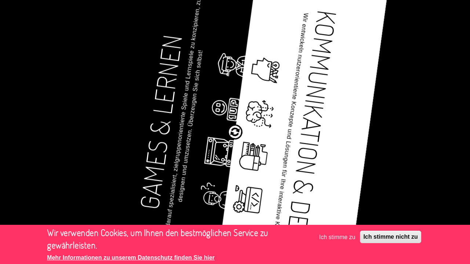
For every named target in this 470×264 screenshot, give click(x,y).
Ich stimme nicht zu (390, 238)
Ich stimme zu (337, 239)
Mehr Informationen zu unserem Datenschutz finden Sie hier (131, 259)
